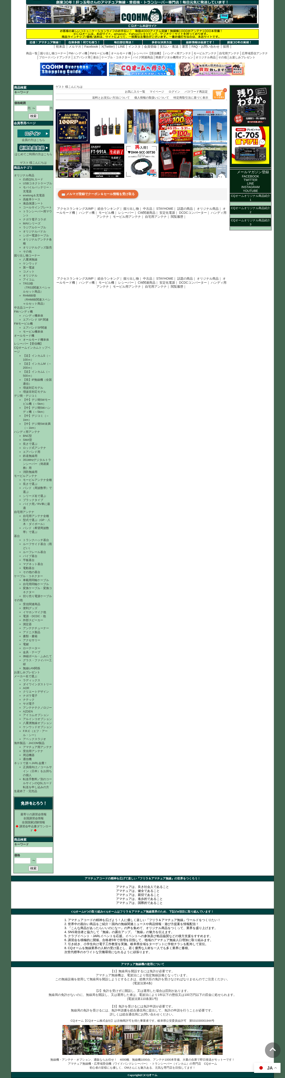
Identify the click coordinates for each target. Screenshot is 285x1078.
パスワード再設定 (196, 91)
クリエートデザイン (36, 691)
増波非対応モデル (34, 391)
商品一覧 (32, 53)
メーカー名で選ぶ (25, 676)
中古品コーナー (24, 307)
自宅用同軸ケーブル (36, 584)
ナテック (29, 699)
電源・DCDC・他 (34, 616)
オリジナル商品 (205, 57)
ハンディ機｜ (88, 212)
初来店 (60, 46)
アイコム (29, 279)
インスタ (134, 46)
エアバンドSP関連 (35, 327)
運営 (185, 46)
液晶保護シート (33, 203)
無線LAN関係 (31, 668)
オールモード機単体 (36, 339)
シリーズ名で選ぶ (34, 496)
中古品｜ (149, 208)
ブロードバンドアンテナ (55, 57)
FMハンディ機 (78, 53)
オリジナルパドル (34, 231)
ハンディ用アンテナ (178, 53)
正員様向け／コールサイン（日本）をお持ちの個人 (37, 771)
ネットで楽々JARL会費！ (30, 763)
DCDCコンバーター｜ (194, 212)
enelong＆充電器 (34, 195)
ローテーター (31, 648)
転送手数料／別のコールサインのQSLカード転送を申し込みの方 (37, 783)
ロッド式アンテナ (34, 448)
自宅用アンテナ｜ (157, 216)
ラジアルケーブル (34, 227)
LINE (121, 46)
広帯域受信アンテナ (255, 53)
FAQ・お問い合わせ (205, 46)
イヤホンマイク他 (34, 612)
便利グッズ (30, 608)
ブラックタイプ (33, 500)
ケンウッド (30, 263)
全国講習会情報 (33, 818)
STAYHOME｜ (166, 208)
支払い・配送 (169, 46)
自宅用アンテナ (229, 53)
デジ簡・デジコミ (25, 395)
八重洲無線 (30, 259)
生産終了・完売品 (25, 791)
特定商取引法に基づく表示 (190, 97)
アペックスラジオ (34, 739)
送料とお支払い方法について (111, 97)
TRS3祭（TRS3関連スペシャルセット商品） (37, 287)
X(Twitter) (108, 46)
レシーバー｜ (127, 212)
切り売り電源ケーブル (37, 596)
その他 (222, 57)
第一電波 (29, 267)
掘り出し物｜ (132, 208)
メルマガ (75, 46)
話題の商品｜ (186, 208)
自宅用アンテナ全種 (36, 516)
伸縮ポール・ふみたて (37, 656)
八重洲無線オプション (37, 723)
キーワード (21, 92)
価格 (17, 855)
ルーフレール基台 (34, 552)
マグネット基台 (33, 564)
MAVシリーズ (32, 223)
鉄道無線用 (30, 456)
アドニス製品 (31, 632)
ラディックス (31, 680)
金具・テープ (31, 652)
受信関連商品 (31, 604)
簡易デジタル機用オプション (174, 57)
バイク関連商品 (143, 57)
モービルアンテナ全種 (37, 480)
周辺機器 (29, 755)
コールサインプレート (37, 207)
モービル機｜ (108, 212)
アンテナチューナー (36, 628)
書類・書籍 (30, 636)
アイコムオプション (36, 715)
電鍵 (26, 644)
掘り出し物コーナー (53, 53)
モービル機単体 (33, 331)
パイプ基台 (30, 556)
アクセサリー (31, 640)
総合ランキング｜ (110, 208)
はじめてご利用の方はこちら (33, 152)
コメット (29, 271)
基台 (96, 57)
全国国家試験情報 (33, 822)
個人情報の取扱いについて (151, 97)
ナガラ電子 (30, 695)
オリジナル (30, 275)
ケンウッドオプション (37, 727)
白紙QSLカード (33, 179)
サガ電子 (29, 703)
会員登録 (150, 46)
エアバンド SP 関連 (36, 319)
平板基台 (29, 560)
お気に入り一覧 (135, 91)
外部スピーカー (33, 620)
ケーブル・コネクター (115, 57)
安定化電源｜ (168, 212)
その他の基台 (31, 572)
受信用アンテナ (33, 751)
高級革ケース (31, 199)
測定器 (27, 624)
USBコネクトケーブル (37, 183)
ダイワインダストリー (37, 684)
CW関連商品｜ (148, 212)
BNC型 (27, 435)
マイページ (157, 91)
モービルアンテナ (205, 53)
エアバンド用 (82, 57)
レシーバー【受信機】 (148, 53)
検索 (33, 116)
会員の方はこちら (33, 138)
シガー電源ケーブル (36, 235)
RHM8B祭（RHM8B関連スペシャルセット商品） (37, 299)
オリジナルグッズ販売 (37, 247)
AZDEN (28, 711)
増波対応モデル (33, 387)
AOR (26, 688)
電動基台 (29, 568)
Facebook (91, 46)
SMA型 (27, 439)
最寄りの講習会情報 (33, 814)
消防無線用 (30, 472)
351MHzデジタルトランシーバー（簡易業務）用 (37, 464)
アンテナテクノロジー (37, 707)
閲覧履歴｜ (178, 216)
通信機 (27, 759)
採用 (226, 46)
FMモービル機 (99, 53)
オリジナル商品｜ (209, 208)
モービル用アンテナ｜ (128, 216)
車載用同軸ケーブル (36, 580)
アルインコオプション (37, 719)
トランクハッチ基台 (36, 540)
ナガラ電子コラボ (34, 219)
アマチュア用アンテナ (37, 747)
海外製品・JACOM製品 (29, 743)
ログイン (174, 91)
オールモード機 (121, 53)
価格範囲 (20, 103)
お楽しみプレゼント (242, 57)
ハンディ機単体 (33, 315)
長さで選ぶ (30, 443)
